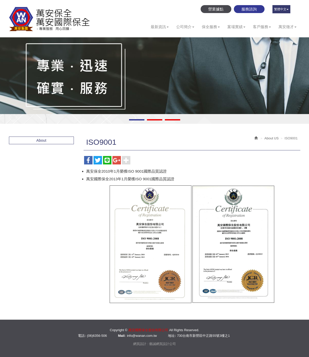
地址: (172, 336)
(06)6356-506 (97, 336)
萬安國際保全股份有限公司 (50, 18)
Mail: (122, 336)
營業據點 (216, 9)
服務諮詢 (249, 9)
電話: (82, 336)
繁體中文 (281, 9)
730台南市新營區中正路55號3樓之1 (203, 336)
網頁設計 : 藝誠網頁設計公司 (154, 344)
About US (272, 138)
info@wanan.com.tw (142, 336)
